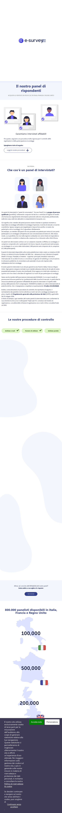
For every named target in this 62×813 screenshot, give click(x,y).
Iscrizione (31, 594)
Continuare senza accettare (14, 805)
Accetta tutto (36, 722)
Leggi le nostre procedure (18, 150)
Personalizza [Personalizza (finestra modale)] (52, 722)
